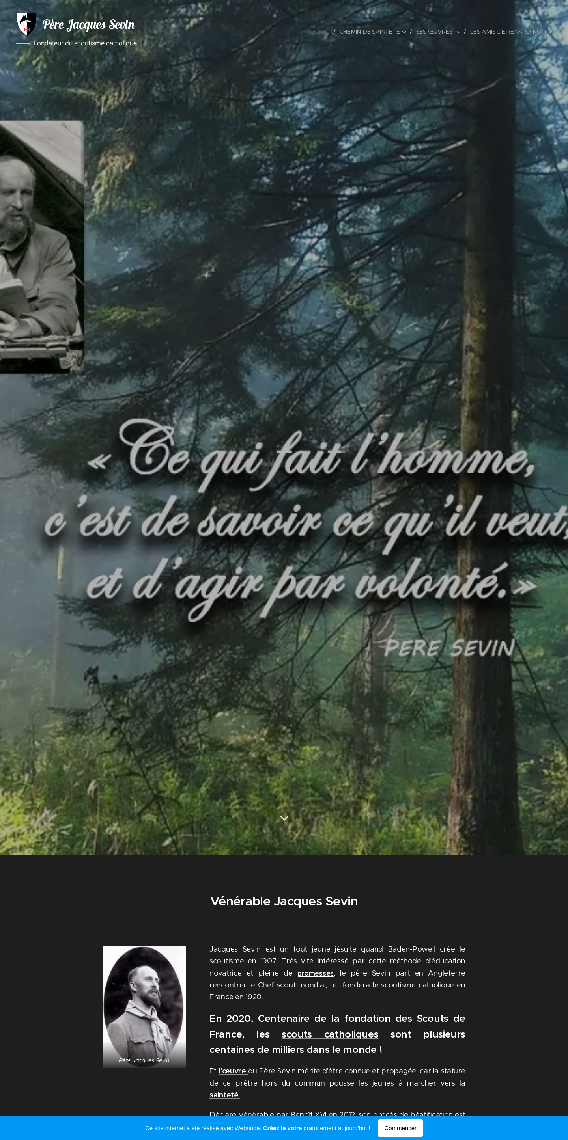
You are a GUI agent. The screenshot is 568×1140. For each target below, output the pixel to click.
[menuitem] (322, 31)
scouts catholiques (330, 1034)
